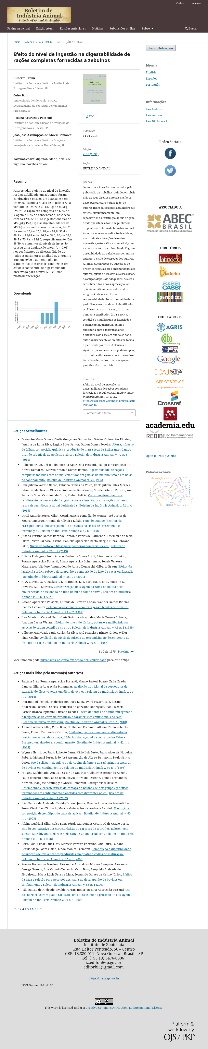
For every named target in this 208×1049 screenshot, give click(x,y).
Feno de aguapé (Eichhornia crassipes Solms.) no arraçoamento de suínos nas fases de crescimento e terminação (72, 526)
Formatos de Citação (98, 413)
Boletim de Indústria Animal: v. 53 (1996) (75, 480)
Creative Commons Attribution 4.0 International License (124, 1008)
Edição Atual (44, 28)
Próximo (123, 651)
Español (151, 78)
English (151, 72)
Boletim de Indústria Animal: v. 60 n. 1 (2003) (52, 900)
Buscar (191, 28)
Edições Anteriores (73, 28)
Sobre (146, 28)
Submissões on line (122, 28)
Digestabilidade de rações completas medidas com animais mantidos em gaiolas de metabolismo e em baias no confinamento (77, 475)
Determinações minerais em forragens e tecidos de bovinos (87, 607)
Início (17, 42)
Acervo (29, 42)
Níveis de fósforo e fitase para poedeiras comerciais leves (69, 546)
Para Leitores (154, 109)
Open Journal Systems (161, 456)
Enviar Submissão (161, 48)
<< (15, 908)
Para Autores (154, 115)
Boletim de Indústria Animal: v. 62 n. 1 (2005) (52, 859)
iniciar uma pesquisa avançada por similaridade (73, 660)
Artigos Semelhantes (30, 431)
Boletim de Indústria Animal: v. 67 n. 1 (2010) (96, 722)
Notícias (97, 28)
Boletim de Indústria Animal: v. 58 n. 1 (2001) (54, 577)
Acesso (196, 3)
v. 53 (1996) (46, 42)
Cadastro (181, 3)
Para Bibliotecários (158, 121)
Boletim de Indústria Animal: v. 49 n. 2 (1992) (52, 612)
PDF (91, 116)
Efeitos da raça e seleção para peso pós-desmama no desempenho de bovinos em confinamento (77, 879)
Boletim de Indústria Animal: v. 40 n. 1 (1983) (77, 643)
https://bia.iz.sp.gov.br (104, 978)
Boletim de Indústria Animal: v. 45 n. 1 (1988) (70, 531)
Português (153, 84)
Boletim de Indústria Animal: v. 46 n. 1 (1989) (103, 627)
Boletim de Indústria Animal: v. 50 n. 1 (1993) (94, 768)
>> (41, 908)
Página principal (18, 28)
